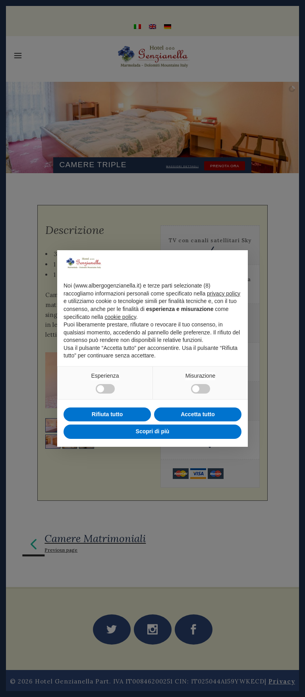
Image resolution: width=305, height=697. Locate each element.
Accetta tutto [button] (198, 414)
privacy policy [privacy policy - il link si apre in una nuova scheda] (223, 293)
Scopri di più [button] (153, 431)
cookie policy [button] (120, 317)
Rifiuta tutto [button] (107, 414)
